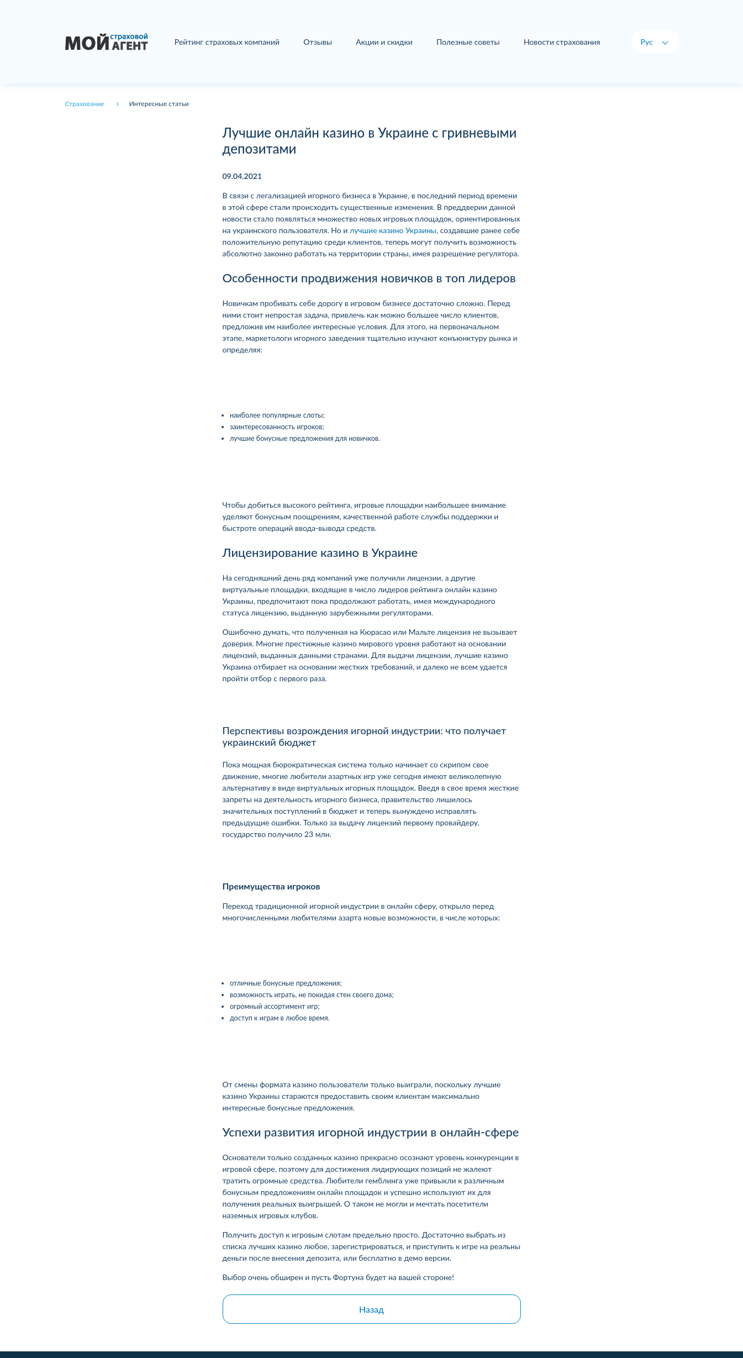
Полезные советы (468, 41)
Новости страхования (562, 41)
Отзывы (317, 41)
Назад (371, 1309)
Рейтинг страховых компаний (227, 41)
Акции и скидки (384, 41)
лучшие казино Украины (393, 230)
